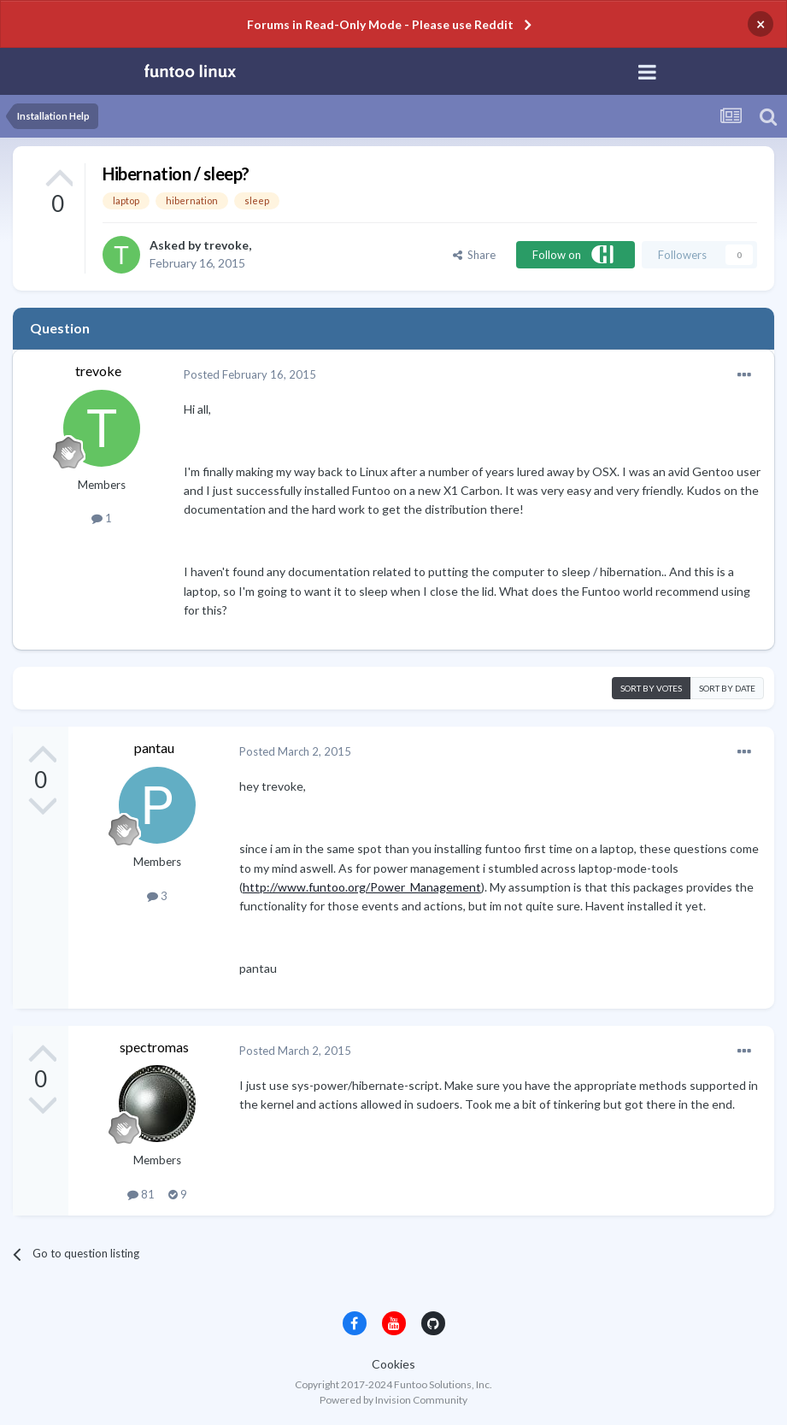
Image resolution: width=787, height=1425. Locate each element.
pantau (154, 747)
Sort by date (727, 688)
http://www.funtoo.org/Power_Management (362, 887)
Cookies (393, 1364)
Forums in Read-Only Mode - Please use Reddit (380, 24)
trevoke (226, 245)
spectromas (154, 1047)
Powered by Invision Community (393, 1399)
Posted (250, 374)
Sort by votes (651, 688)
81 (141, 1194)
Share (474, 255)
